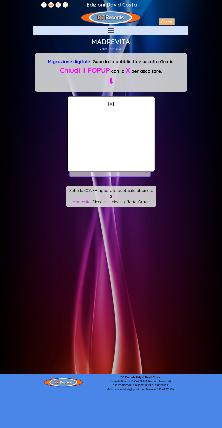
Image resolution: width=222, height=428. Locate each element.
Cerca (166, 21)
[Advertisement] (111, 136)
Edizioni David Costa (112, 4)
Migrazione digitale (69, 61)
